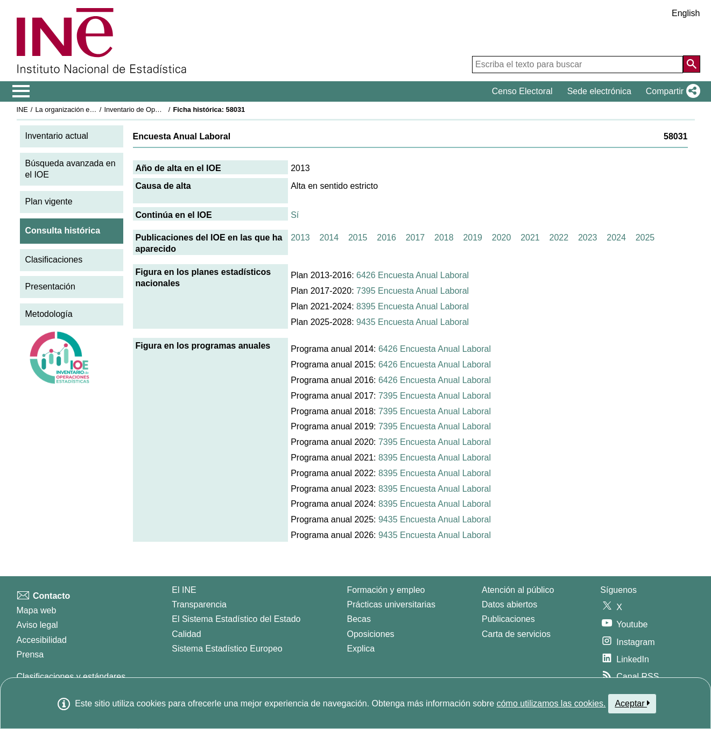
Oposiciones (371, 634)
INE (22, 109)
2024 (616, 237)
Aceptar (632, 703)
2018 (444, 237)
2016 (386, 237)
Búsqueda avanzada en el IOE (70, 169)
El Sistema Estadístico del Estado (236, 619)
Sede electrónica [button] (599, 91)
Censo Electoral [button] (522, 91)
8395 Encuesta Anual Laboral (412, 306)
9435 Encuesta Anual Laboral (412, 322)
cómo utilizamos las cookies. (551, 703)
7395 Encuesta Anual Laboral (412, 290)
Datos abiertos (509, 604)
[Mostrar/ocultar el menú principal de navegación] (21, 91)
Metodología (49, 314)
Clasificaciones (54, 259)
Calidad (186, 634)
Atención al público (518, 589)
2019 (472, 237)
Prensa (30, 654)
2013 (300, 237)
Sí (295, 215)
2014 (329, 237)
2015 (358, 237)
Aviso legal (37, 624)
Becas (359, 619)
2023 (587, 237)
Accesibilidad (42, 640)
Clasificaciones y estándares (71, 676)
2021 (530, 237)
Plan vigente (49, 201)
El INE (184, 589)
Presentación (50, 286)
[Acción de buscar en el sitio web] (691, 64)
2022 (559, 237)
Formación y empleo (386, 589)
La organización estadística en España (94, 109)
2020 (501, 237)
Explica (361, 648)
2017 (415, 237)
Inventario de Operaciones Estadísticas (164, 109)
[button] (671, 91)
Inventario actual (56, 135)
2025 (645, 237)
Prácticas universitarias (391, 604)
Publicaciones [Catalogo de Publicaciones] (508, 619)
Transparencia (199, 604)
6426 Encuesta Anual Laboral (412, 275)
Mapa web (37, 610)
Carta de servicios (516, 634)
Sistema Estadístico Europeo (227, 648)
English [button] (686, 13)
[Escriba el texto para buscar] (577, 64)
